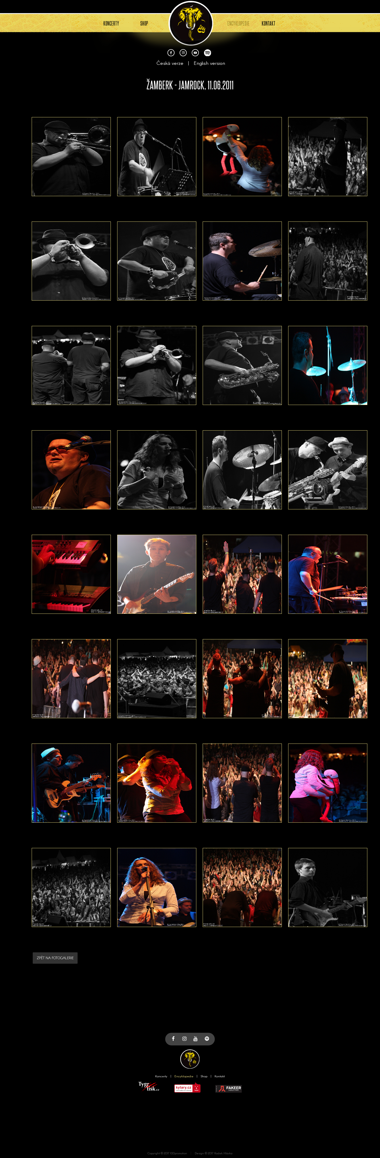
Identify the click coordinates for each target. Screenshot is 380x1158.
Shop (204, 1076)
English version (209, 63)
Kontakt (220, 1076)
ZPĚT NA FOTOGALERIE (55, 958)
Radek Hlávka (223, 1153)
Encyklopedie (183, 1076)
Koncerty (161, 1076)
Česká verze (169, 63)
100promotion (178, 1153)
